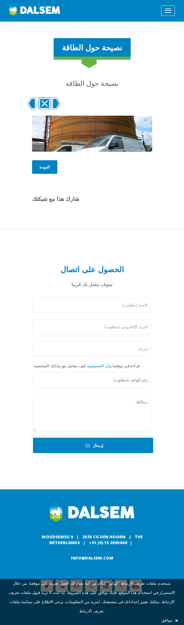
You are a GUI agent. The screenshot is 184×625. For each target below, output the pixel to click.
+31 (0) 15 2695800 (108, 542)
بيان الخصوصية (99, 365)
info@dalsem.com (92, 558)
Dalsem (34, 11)
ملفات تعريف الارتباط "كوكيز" (132, 583)
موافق (170, 620)
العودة (44, 167)
